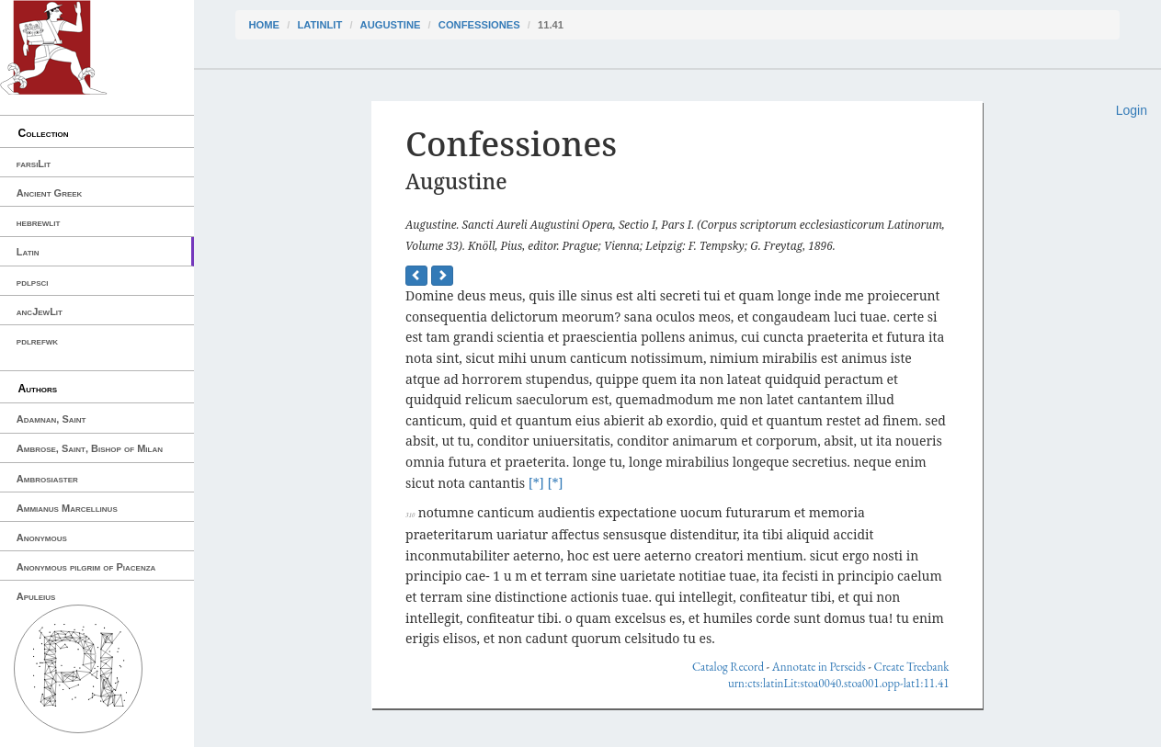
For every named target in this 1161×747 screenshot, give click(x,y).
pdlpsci (33, 282)
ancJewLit (40, 311)
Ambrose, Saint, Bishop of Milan (90, 448)
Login (1131, 110)
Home (264, 24)
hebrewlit (39, 222)
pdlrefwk (37, 340)
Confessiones (479, 24)
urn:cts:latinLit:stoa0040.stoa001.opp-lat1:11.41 (839, 683)
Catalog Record (728, 666)
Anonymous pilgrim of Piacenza (86, 566)
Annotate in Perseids (819, 666)
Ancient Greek (50, 192)
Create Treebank (912, 666)
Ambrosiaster (47, 478)
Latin (28, 251)
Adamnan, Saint (51, 418)
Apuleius (36, 596)
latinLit (319, 24)
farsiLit (34, 163)
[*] (536, 483)
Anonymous (42, 537)
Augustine (390, 24)
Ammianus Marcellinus (67, 508)
